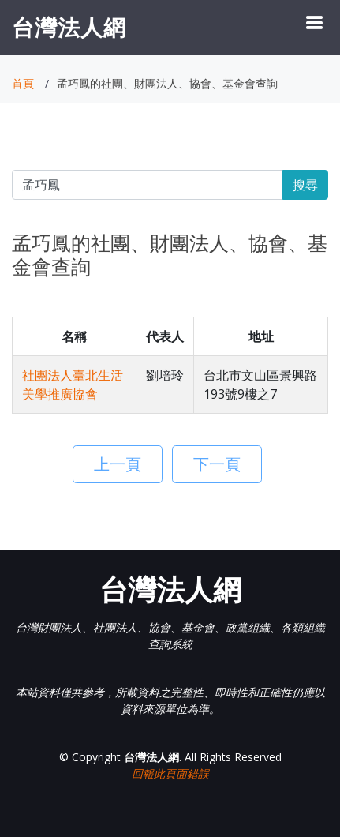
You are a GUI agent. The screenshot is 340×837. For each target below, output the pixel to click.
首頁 (23, 83)
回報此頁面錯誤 (170, 773)
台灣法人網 (69, 27)
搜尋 (305, 184)
